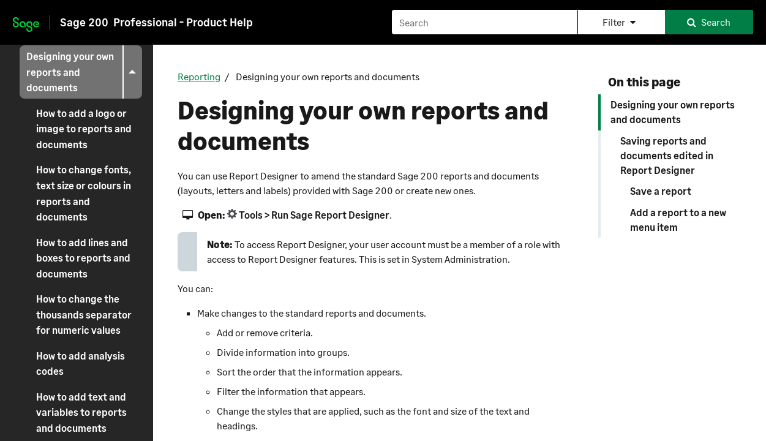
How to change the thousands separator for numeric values (84, 314)
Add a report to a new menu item (678, 219)
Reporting (199, 76)
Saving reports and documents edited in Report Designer (666, 155)
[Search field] (572, 22)
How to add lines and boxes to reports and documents (83, 257)
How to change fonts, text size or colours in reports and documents (83, 193)
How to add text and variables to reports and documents (81, 412)
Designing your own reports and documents (84, 72)
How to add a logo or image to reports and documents (84, 128)
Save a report (660, 191)
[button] (621, 22)
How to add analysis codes (80, 363)
